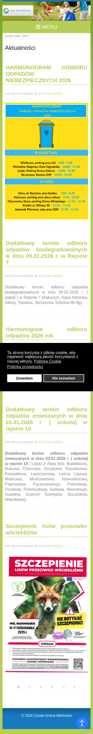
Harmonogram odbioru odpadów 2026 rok (46, 332)
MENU (46, 27)
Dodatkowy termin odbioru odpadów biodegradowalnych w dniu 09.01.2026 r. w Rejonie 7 (46, 252)
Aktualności (51, 93)
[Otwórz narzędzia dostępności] (82, 723)
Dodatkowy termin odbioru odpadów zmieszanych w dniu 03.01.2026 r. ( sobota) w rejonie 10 (46, 419)
